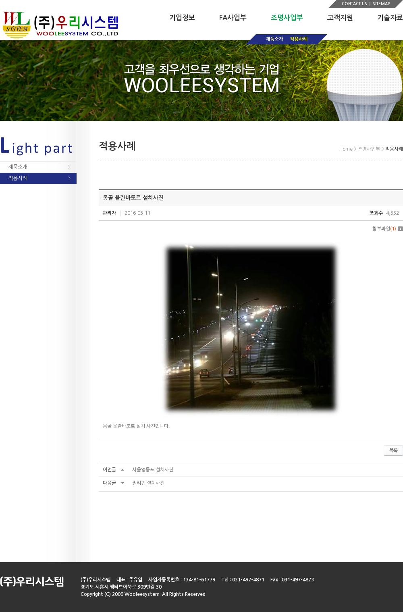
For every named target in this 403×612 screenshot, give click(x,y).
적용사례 (298, 39)
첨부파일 (387, 228)
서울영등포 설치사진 (152, 469)
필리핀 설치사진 (148, 483)
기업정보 (182, 18)
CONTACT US (354, 4)
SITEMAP (381, 4)
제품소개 (274, 39)
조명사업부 (287, 18)
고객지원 (340, 18)
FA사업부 (233, 18)
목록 (393, 450)
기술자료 (390, 18)
